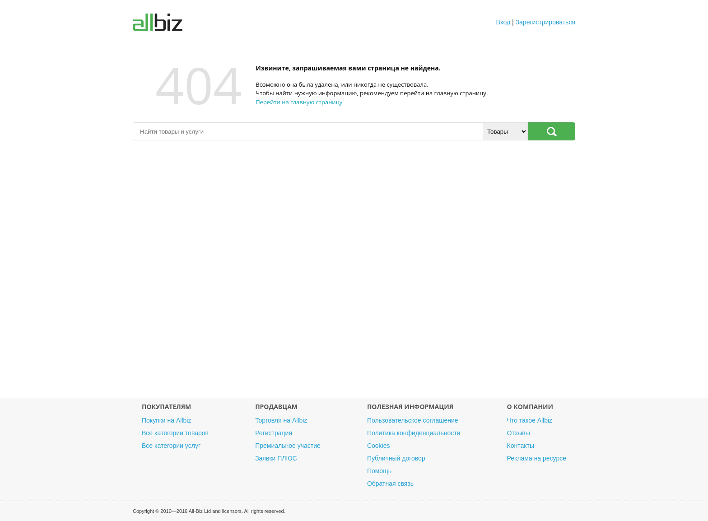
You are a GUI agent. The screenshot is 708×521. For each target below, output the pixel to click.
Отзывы (518, 433)
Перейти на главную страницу (299, 102)
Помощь (379, 470)
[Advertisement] (354, 273)
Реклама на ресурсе (536, 458)
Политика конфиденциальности (414, 433)
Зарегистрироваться (545, 22)
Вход (503, 22)
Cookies (378, 445)
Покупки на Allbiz (166, 420)
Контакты (520, 445)
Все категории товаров (175, 433)
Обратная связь (390, 483)
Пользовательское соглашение (412, 420)
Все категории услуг (171, 445)
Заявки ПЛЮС (276, 458)
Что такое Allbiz (530, 420)
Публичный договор (396, 458)
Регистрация (273, 433)
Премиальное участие (288, 445)
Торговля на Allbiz (281, 420)
